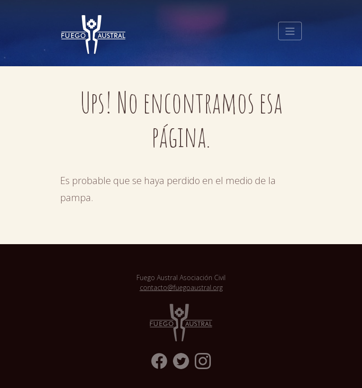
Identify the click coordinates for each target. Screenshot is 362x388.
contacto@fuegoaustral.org (181, 287)
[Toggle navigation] (290, 31)
